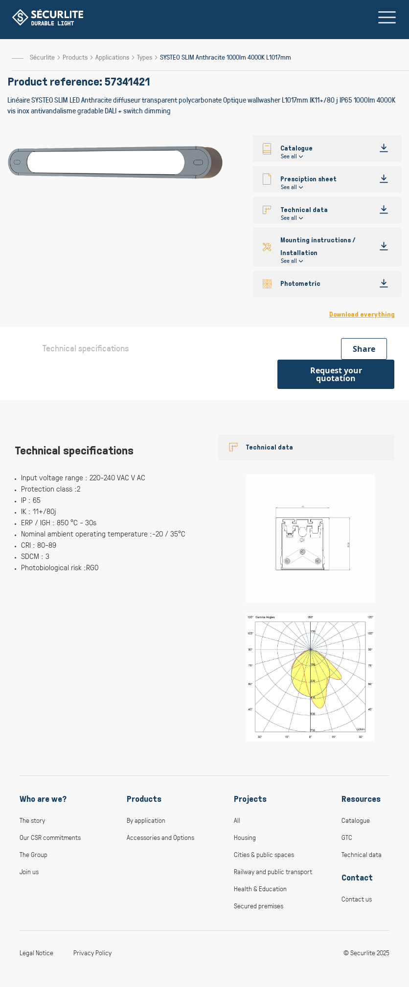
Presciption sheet (308, 179)
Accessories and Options (160, 837)
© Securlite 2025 (366, 952)
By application (146, 820)
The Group (33, 854)
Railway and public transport (273, 871)
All (237, 820)
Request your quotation (336, 374)
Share (364, 348)
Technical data (304, 210)
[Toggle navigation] (387, 17)
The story (32, 820)
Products (76, 57)
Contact (357, 877)
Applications (113, 57)
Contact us (356, 898)
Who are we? (43, 799)
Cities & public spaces (264, 854)
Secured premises (258, 905)
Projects (250, 799)
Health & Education (260, 888)
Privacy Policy (92, 952)
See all (289, 156)
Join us (29, 871)
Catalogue (355, 820)
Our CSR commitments (50, 837)
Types (145, 57)
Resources (361, 799)
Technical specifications (86, 348)
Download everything (362, 314)
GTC (346, 837)
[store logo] (47, 17)
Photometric (300, 283)
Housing (245, 837)
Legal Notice (36, 952)
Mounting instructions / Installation (318, 246)
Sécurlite (42, 57)
